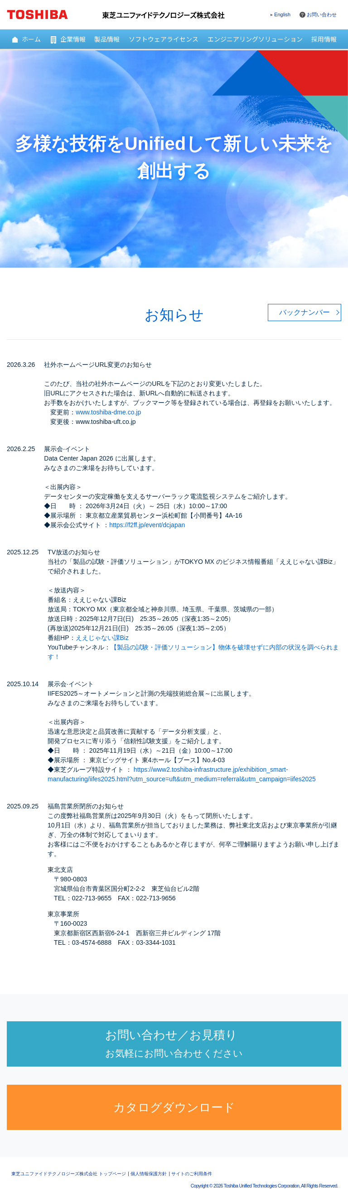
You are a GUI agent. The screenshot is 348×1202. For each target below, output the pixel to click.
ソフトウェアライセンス (163, 38)
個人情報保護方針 (148, 1173)
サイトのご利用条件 (191, 1173)
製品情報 (107, 38)
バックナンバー (304, 312)
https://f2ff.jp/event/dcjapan (147, 525)
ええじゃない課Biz (102, 637)
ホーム (26, 38)
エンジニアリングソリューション (255, 38)
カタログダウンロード (174, 1107)
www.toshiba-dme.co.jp (108, 412)
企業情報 (68, 38)
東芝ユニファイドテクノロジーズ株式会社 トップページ (68, 1173)
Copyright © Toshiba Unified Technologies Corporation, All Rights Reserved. (264, 1185)
